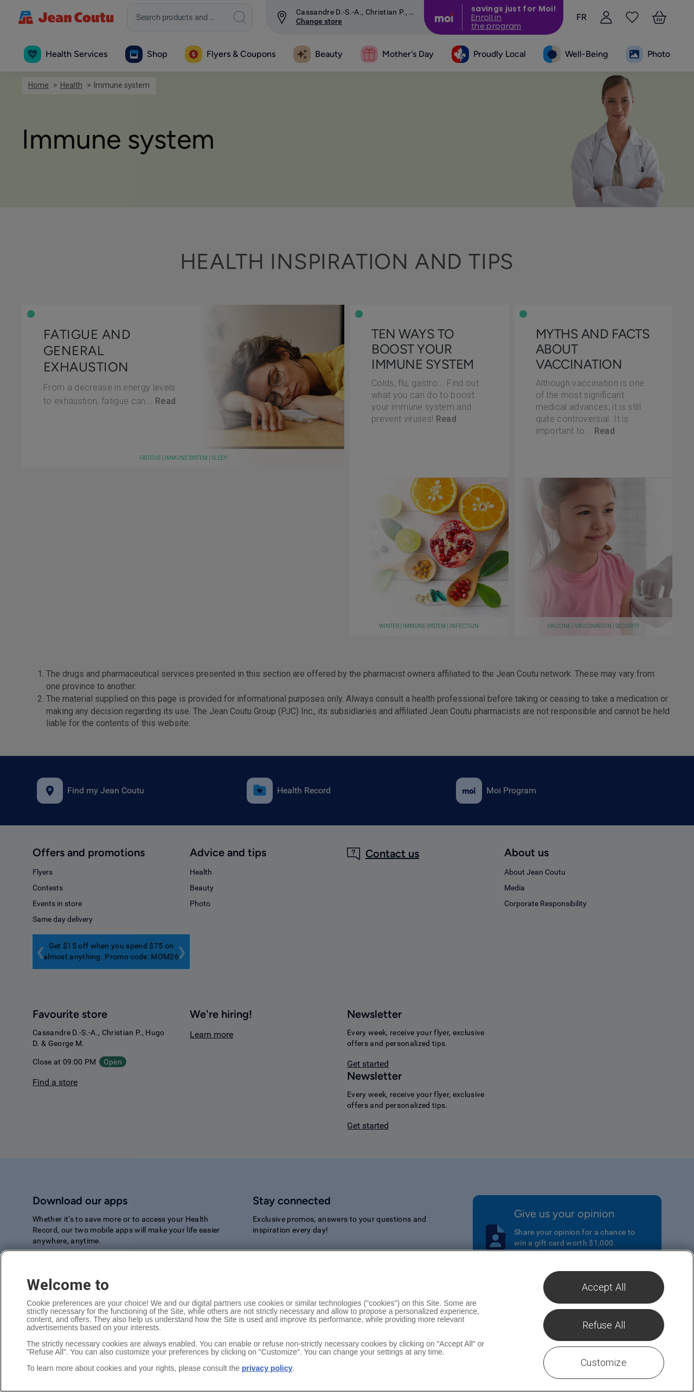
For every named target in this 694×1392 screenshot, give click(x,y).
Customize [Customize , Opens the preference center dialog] (604, 1362)
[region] (347, 1321)
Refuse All (604, 1325)
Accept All (604, 1287)
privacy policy (267, 1368)
